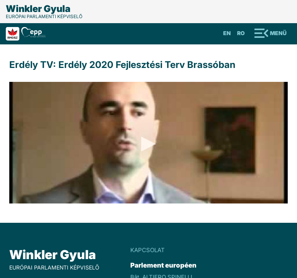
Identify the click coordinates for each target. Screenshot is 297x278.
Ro (241, 33)
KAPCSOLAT (147, 250)
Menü (278, 33)
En (227, 33)
